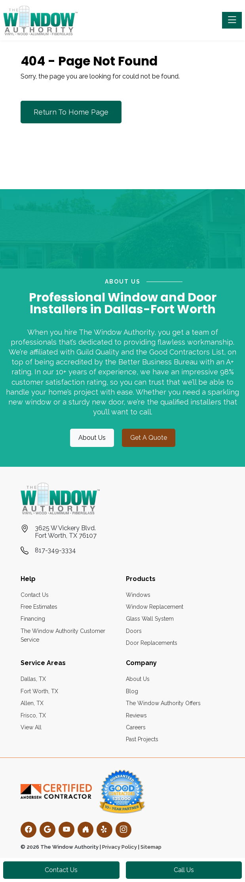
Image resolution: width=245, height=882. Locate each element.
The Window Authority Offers (163, 703)
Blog (132, 691)
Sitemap (151, 847)
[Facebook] (28, 830)
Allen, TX (32, 703)
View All (31, 727)
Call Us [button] (184, 870)
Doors (134, 631)
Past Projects (142, 739)
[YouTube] (66, 830)
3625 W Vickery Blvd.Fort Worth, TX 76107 (66, 531)
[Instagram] (123, 830)
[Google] (47, 830)
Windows (138, 595)
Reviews (136, 715)
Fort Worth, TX (39, 691)
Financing (33, 618)
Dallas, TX (33, 679)
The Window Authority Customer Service (63, 635)
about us (92, 437)
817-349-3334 (55, 550)
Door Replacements (151, 643)
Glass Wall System (150, 618)
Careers (136, 727)
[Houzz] (85, 830)
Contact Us (35, 595)
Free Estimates (39, 607)
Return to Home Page (71, 112)
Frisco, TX (33, 715)
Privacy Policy (119, 847)
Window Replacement (154, 607)
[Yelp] (104, 830)
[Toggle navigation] (232, 20)
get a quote (148, 437)
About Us (138, 679)
